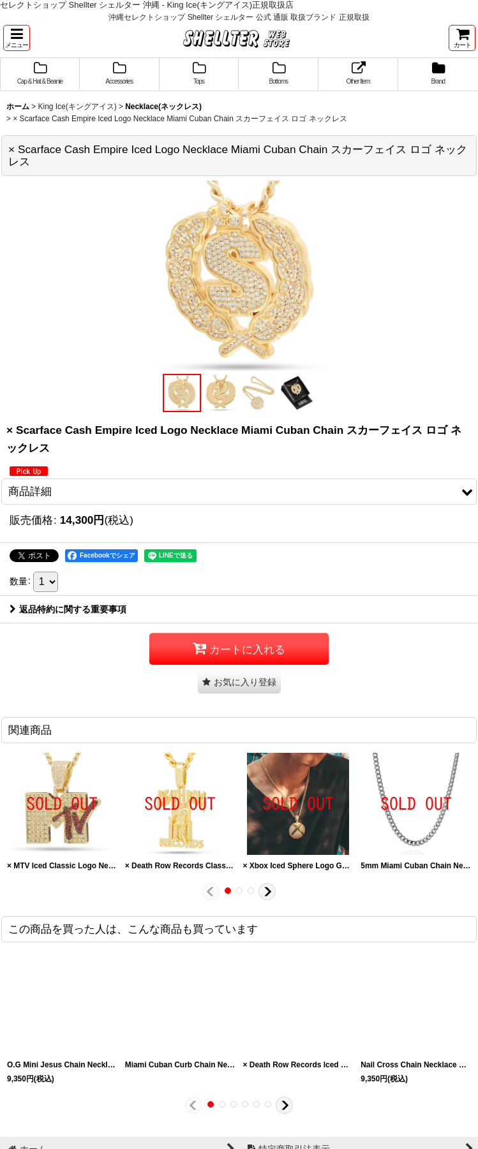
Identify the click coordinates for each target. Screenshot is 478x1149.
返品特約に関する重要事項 (68, 609)
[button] (16, 38)
